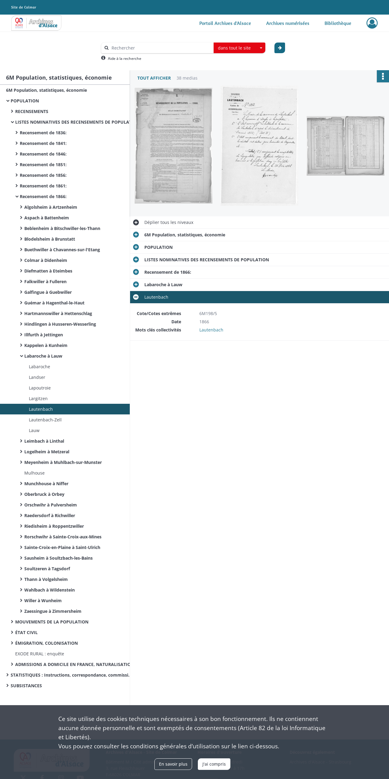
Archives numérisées (287, 23)
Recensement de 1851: (43, 164)
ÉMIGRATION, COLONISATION (46, 643)
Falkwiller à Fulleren (45, 281)
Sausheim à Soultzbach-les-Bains (58, 558)
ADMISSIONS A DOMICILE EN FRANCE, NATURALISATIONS (75, 664)
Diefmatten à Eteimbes (48, 271)
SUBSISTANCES (26, 685)
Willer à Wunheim (43, 600)
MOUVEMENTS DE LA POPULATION (51, 622)
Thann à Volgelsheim (46, 579)
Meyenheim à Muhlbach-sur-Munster (63, 462)
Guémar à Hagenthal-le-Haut (54, 303)
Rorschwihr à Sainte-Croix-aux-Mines (63, 537)
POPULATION (25, 101)
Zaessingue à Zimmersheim (52, 611)
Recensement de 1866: (43, 196)
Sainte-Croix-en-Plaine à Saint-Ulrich (62, 547)
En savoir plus (173, 764)
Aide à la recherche (124, 58)
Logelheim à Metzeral (46, 452)
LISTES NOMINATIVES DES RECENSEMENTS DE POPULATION (76, 122)
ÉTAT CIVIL (26, 632)
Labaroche (39, 366)
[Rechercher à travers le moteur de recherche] (160, 48)
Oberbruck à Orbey (44, 494)
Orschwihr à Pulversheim (50, 505)
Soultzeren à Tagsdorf (47, 568)
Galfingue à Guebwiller (48, 292)
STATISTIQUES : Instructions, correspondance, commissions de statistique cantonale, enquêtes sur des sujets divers (71, 675)
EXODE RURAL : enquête (39, 654)
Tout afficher (154, 78)
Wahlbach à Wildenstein (49, 590)
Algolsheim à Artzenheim (50, 207)
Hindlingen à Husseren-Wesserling (60, 324)
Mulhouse (34, 473)
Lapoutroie (40, 388)
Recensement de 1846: (43, 154)
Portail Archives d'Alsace (225, 23)
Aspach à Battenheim (46, 218)
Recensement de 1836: (43, 133)
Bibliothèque (338, 23)
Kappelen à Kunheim (45, 345)
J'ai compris (214, 764)
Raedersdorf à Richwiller (49, 515)
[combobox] (239, 48)
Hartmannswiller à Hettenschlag (58, 313)
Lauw (34, 430)
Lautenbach (41, 409)
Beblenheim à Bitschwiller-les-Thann (62, 228)
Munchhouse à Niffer (46, 483)
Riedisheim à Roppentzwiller (54, 526)
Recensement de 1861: (43, 186)
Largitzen (38, 398)
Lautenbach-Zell (45, 420)
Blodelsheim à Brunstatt (49, 239)
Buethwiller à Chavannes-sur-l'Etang (62, 249)
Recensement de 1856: (43, 175)
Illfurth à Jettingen (43, 335)
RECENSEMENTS (31, 111)
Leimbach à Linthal (44, 441)
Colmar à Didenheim (45, 260)
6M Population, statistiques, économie (46, 90)
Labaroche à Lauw (43, 356)
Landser (37, 377)
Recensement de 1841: (43, 143)
